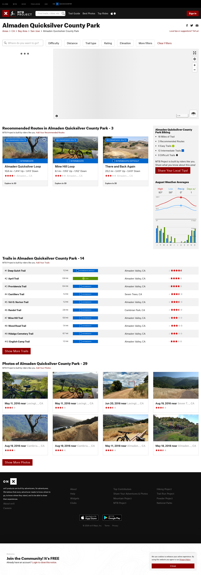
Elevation (125, 43)
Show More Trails (16, 351)
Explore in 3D (10, 183)
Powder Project (165, 498)
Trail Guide (74, 13)
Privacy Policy (184, 560)
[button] (187, 25)
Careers (7, 508)
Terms (107, 525)
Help (72, 493)
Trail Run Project (165, 493)
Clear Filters (164, 43)
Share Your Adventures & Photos (130, 493)
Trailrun (35, 4)
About (73, 489)
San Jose (35, 31)
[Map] (126, 84)
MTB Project (119, 502)
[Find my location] (194, 59)
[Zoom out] (194, 69)
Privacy (115, 525)
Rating (108, 43)
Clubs (73, 502)
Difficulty (53, 43)
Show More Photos (17, 462)
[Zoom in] (194, 65)
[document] (173, 561)
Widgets (74, 498)
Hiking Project (164, 489)
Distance (72, 43)
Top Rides (103, 13)
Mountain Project (122, 498)
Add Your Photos (43, 368)
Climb (5, 4)
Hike (24, 4)
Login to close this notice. (44, 562)
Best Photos (89, 13)
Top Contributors (122, 489)
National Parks (164, 502)
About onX (9, 503)
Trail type (90, 43)
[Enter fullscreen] (194, 53)
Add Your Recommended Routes (50, 132)
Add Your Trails (42, 262)
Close (173, 565)
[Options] (193, 113)
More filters (145, 43)
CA (13, 31)
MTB (15, 4)
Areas (5, 31)
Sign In (192, 13)
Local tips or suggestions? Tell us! (184, 31)
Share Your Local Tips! (173, 170)
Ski (46, 4)
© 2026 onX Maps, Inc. (92, 525)
